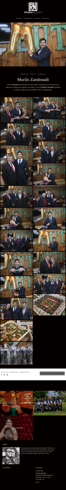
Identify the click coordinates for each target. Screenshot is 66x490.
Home (19, 18)
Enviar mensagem (41, 472)
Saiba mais (27, 456)
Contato (45, 18)
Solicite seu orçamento (52, 373)
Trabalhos (28, 18)
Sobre (37, 18)
